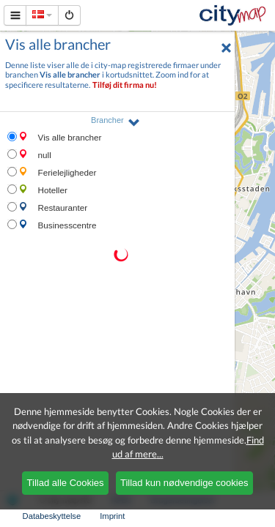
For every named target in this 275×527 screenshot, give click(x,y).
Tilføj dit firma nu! (124, 84)
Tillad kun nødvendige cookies (184, 482)
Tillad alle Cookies (65, 482)
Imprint (112, 516)
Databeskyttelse (52, 516)
